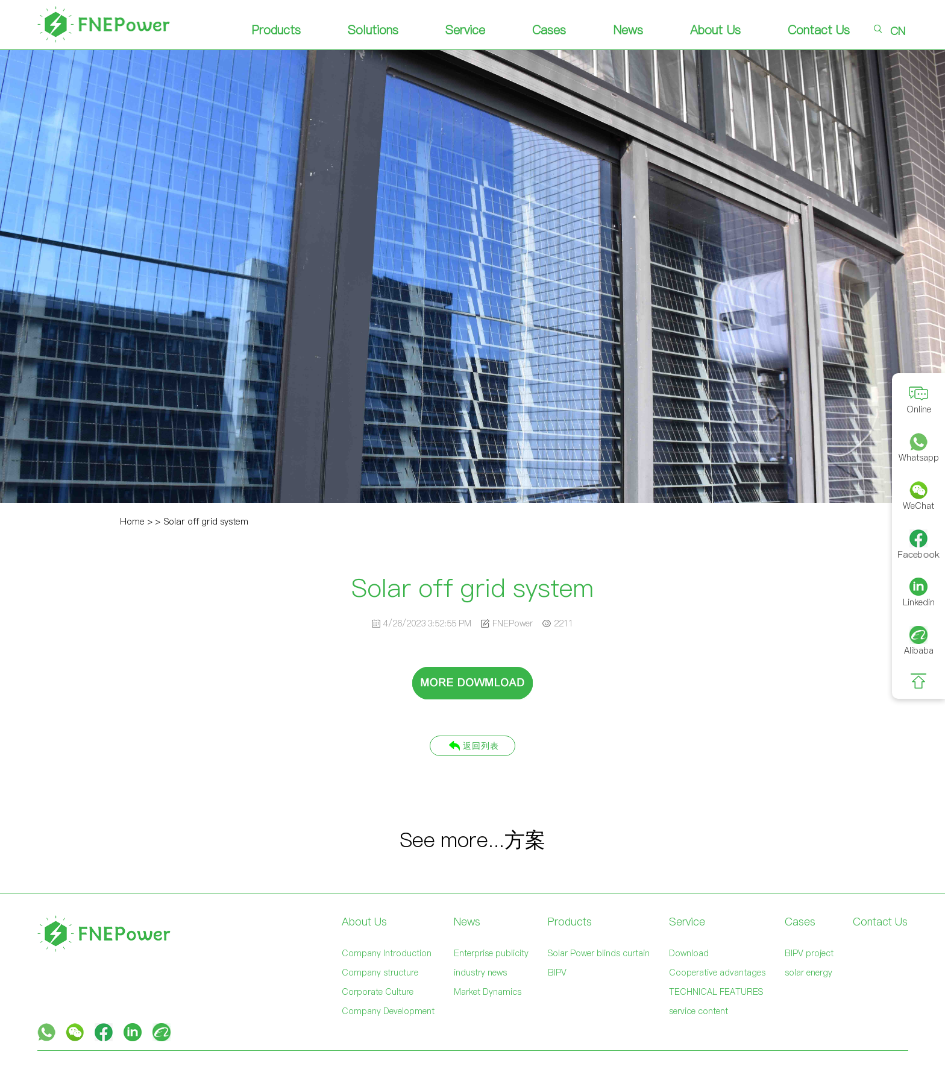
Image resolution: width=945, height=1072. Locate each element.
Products (276, 30)
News (628, 30)
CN (897, 31)
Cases (549, 30)
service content (698, 1011)
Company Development (388, 1011)
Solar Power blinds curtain (599, 953)
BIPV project (809, 953)
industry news (480, 972)
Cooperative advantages (717, 972)
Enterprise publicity (491, 953)
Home (132, 521)
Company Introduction (387, 953)
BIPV (557, 972)
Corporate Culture (377, 992)
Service (465, 30)
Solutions (373, 30)
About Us (715, 30)
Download (689, 953)
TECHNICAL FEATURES (716, 992)
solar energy (808, 972)
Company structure (380, 972)
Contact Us (819, 30)
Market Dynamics (487, 992)
